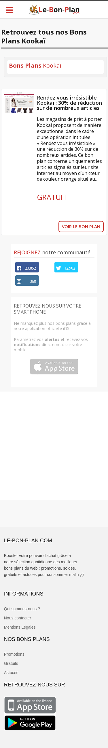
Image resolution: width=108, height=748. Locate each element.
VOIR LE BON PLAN (81, 226)
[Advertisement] (54, 445)
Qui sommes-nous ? (22, 608)
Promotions (14, 654)
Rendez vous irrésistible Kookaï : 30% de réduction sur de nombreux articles (69, 102)
